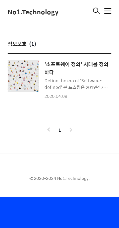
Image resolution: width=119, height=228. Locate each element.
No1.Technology (33, 12)
